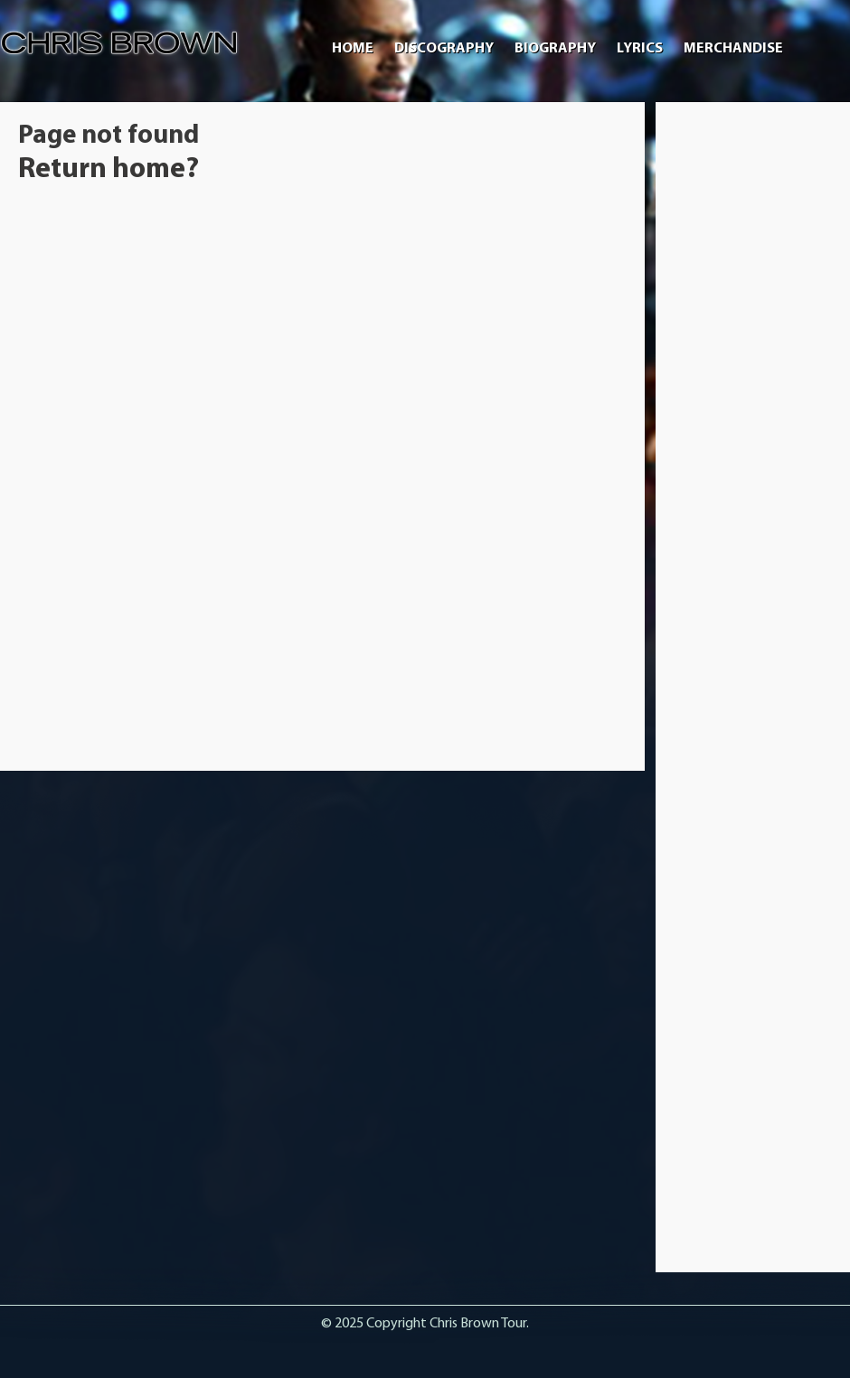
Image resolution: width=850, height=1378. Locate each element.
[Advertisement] (753, 391)
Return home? (108, 169)
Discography (444, 49)
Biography (555, 49)
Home (352, 49)
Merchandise (733, 49)
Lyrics (640, 49)
